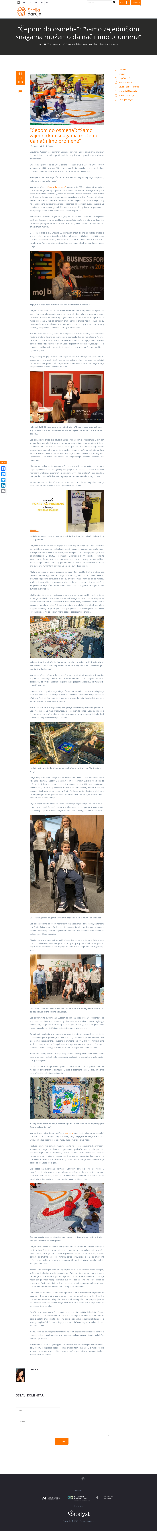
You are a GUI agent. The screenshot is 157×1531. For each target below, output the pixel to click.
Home (40, 44)
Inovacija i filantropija (128, 91)
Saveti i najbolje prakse (129, 86)
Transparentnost (126, 82)
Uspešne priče (125, 78)
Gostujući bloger (126, 99)
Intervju (51, 146)
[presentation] (62, 1452)
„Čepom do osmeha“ (56, 187)
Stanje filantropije (126, 95)
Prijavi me (136, 2)
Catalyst (122, 69)
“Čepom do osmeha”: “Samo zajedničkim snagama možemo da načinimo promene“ (64, 135)
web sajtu (69, 1133)
